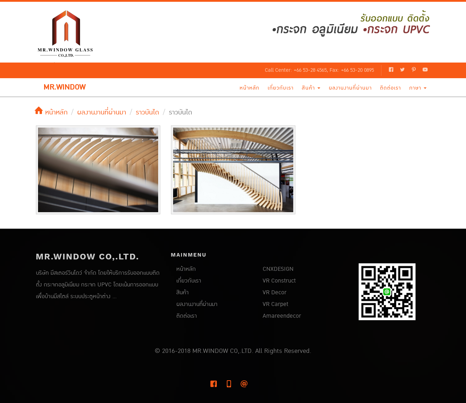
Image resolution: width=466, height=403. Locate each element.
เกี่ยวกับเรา (281, 88)
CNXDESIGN (278, 269)
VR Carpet (275, 304)
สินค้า (311, 88)
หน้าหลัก (249, 88)
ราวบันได (147, 112)
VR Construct (279, 280)
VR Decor (274, 292)
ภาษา (418, 88)
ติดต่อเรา (390, 88)
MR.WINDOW (64, 87)
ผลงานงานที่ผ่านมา (350, 88)
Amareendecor (282, 316)
